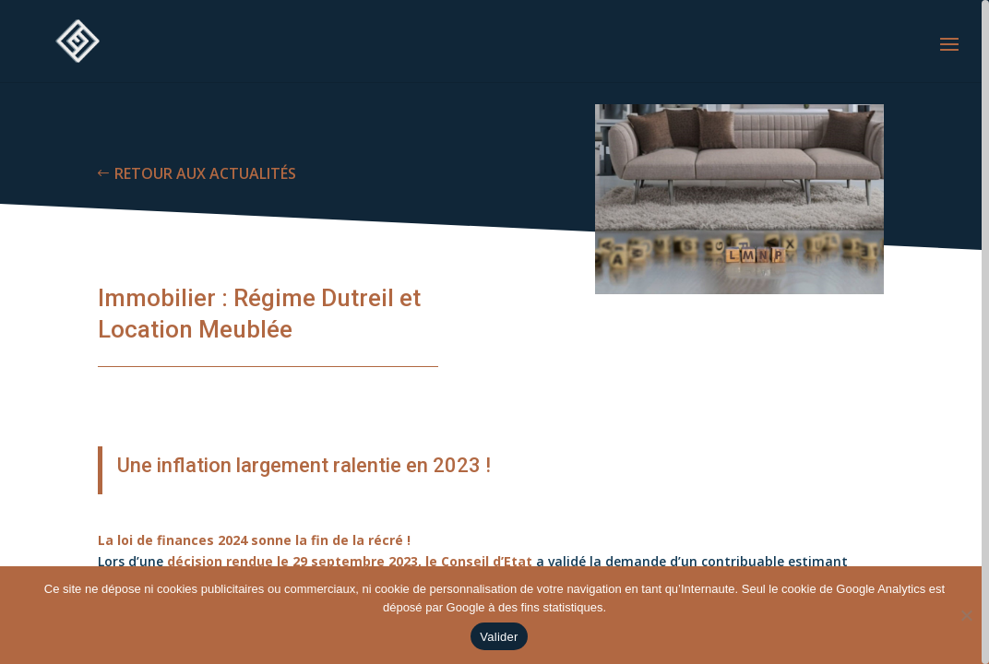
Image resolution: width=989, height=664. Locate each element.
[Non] (966, 615)
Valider (499, 637)
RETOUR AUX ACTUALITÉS (205, 173)
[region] (494, 332)
